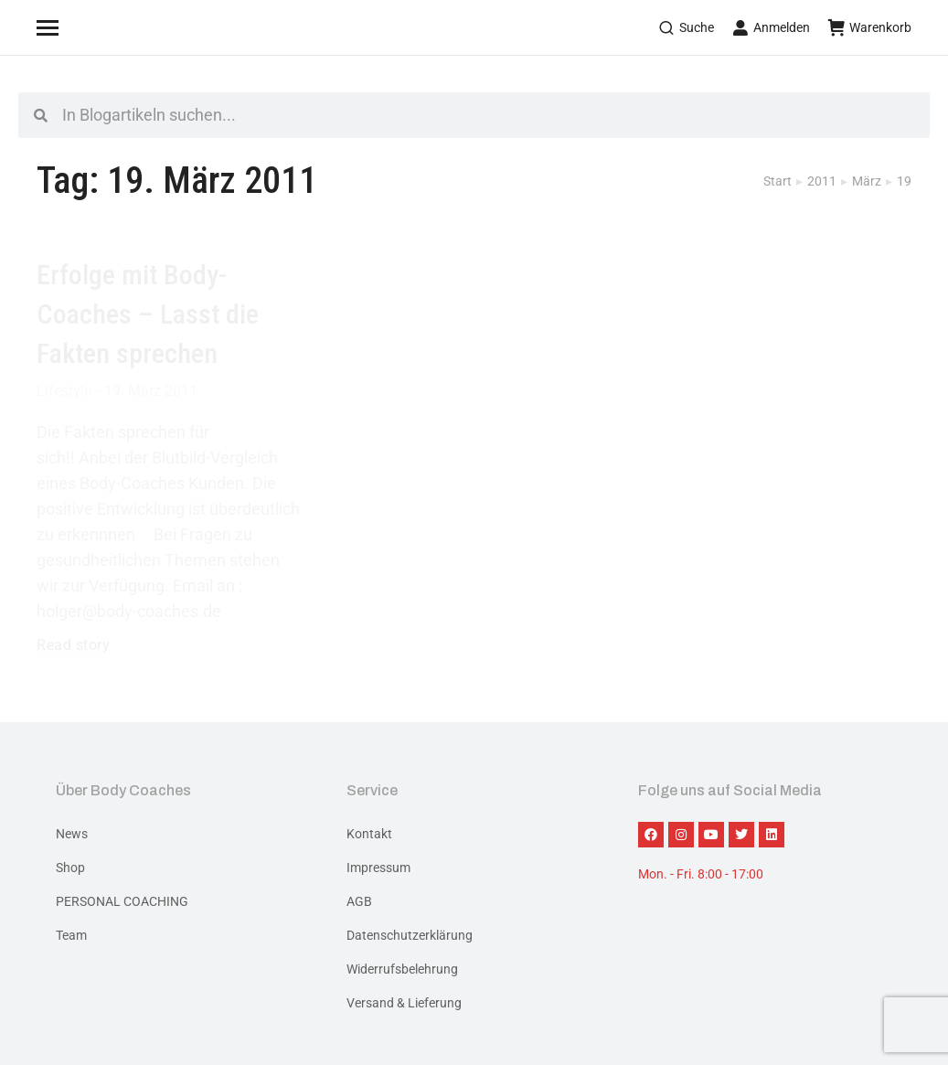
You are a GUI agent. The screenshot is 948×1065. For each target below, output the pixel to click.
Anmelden (771, 27)
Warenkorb (869, 27)
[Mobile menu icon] (70, 27)
